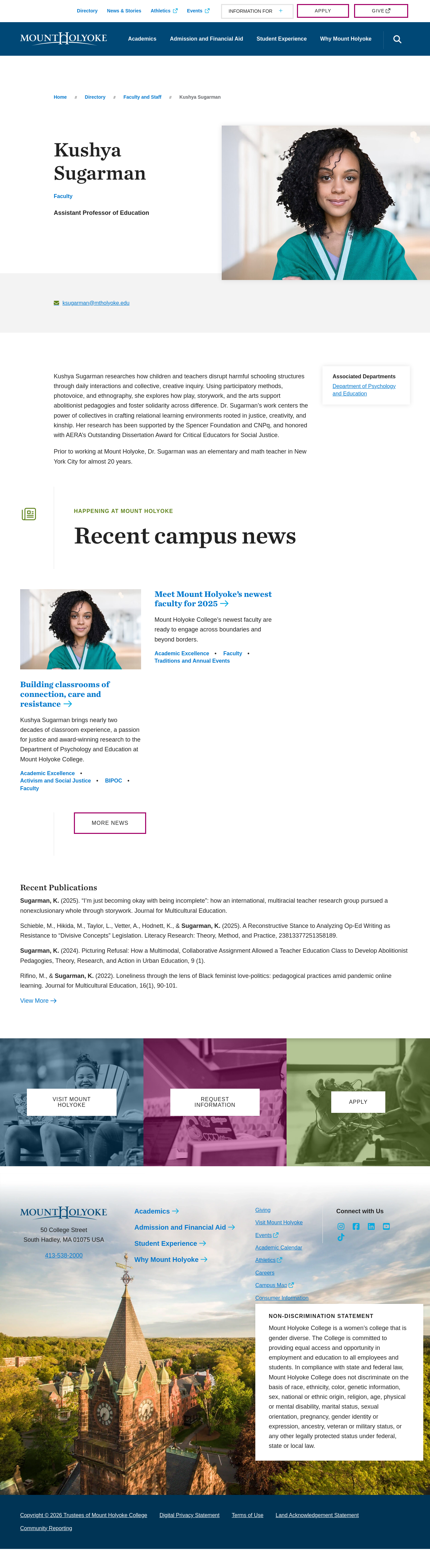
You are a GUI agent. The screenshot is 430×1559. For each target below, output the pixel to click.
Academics (142, 39)
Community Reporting (46, 1538)
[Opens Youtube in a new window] (386, 1236)
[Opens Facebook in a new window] (356, 1236)
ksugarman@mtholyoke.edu (95, 303)
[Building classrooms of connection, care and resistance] (80, 674)
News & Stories (124, 10)
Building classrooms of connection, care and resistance (65, 704)
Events (195, 10)
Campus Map (271, 1295)
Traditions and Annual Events (192, 661)
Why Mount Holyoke (346, 39)
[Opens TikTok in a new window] (341, 1247)
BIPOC (113, 791)
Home (60, 97)
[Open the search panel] (397, 40)
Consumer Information (281, 1308)
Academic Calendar (278, 1258)
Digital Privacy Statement (190, 1525)
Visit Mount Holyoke (279, 1232)
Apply (323, 10)
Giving (262, 1220)
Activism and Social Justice (55, 791)
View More (34, 1010)
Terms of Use (247, 1525)
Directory (87, 10)
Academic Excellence (47, 783)
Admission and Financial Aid (206, 39)
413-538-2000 (64, 1265)
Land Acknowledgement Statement (317, 1525)
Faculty (63, 196)
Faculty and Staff (143, 97)
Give (378, 10)
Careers (264, 1283)
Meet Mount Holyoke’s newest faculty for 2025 (213, 599)
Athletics (160, 10)
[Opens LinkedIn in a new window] (371, 1236)
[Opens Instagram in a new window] (341, 1236)
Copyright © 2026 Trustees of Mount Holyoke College (83, 1525)
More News (110, 833)
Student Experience (282, 39)
